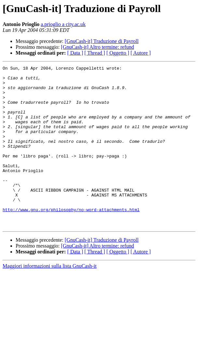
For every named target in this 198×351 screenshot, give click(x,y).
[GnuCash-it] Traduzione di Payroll (102, 41)
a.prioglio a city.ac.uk (63, 24)
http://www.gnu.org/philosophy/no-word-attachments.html (71, 239)
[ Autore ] (140, 53)
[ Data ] (75, 53)
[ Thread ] (95, 53)
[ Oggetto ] (117, 53)
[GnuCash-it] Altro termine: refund (97, 47)
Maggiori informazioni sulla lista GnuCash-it (50, 298)
